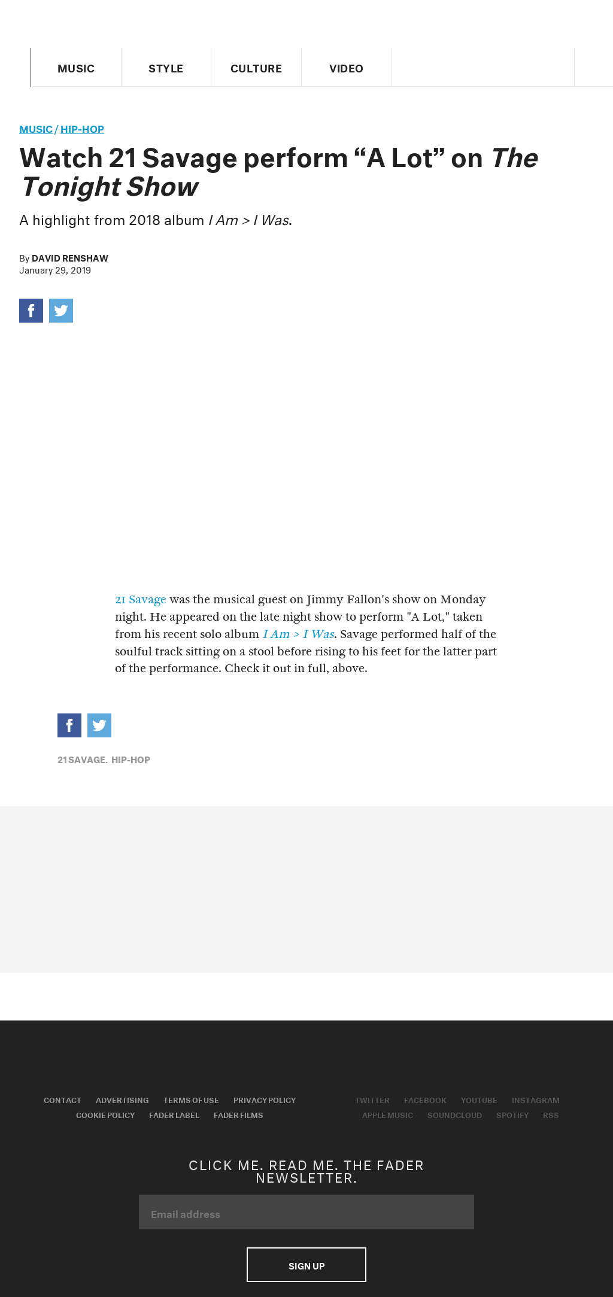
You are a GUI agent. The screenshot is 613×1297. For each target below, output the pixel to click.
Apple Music (387, 1114)
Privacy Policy (264, 1099)
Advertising (122, 1099)
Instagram (536, 1099)
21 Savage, (82, 758)
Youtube (479, 1099)
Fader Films (238, 1114)
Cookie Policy (105, 1114)
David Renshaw (70, 257)
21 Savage (140, 599)
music (36, 127)
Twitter (372, 1099)
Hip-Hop (82, 127)
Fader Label (174, 1114)
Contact (62, 1099)
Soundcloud (454, 1114)
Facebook (425, 1099)
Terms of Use (191, 1099)
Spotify (512, 1114)
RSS (551, 1114)
